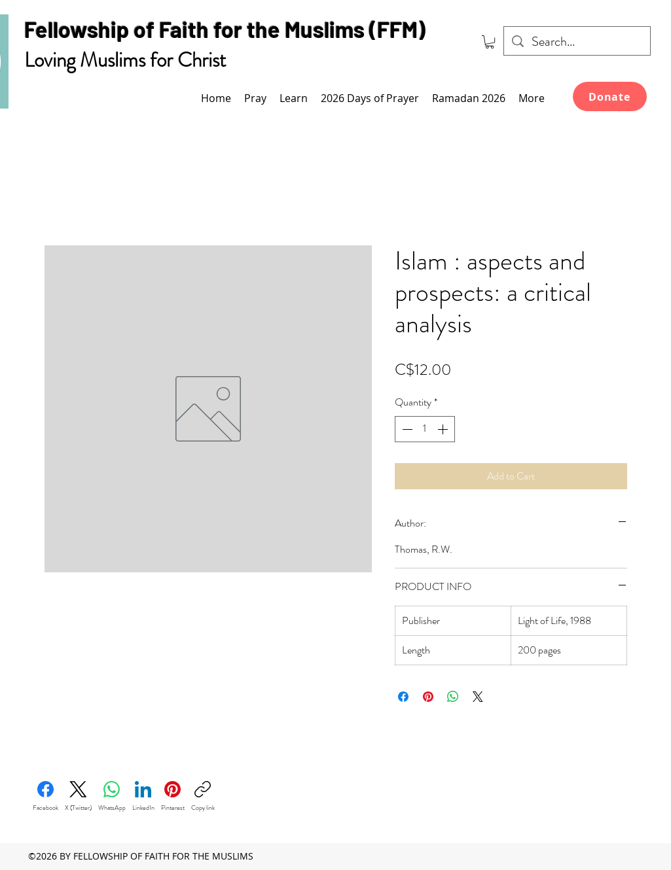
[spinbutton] (425, 429)
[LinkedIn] (143, 796)
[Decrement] (406, 429)
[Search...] (577, 42)
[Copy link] (203, 796)
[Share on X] (478, 697)
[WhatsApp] (112, 796)
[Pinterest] (173, 796)
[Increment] (444, 429)
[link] (490, 41)
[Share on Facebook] (403, 697)
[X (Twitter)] (78, 796)
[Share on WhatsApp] (453, 697)
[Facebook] (45, 796)
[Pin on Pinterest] (428, 697)
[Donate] (610, 96)
